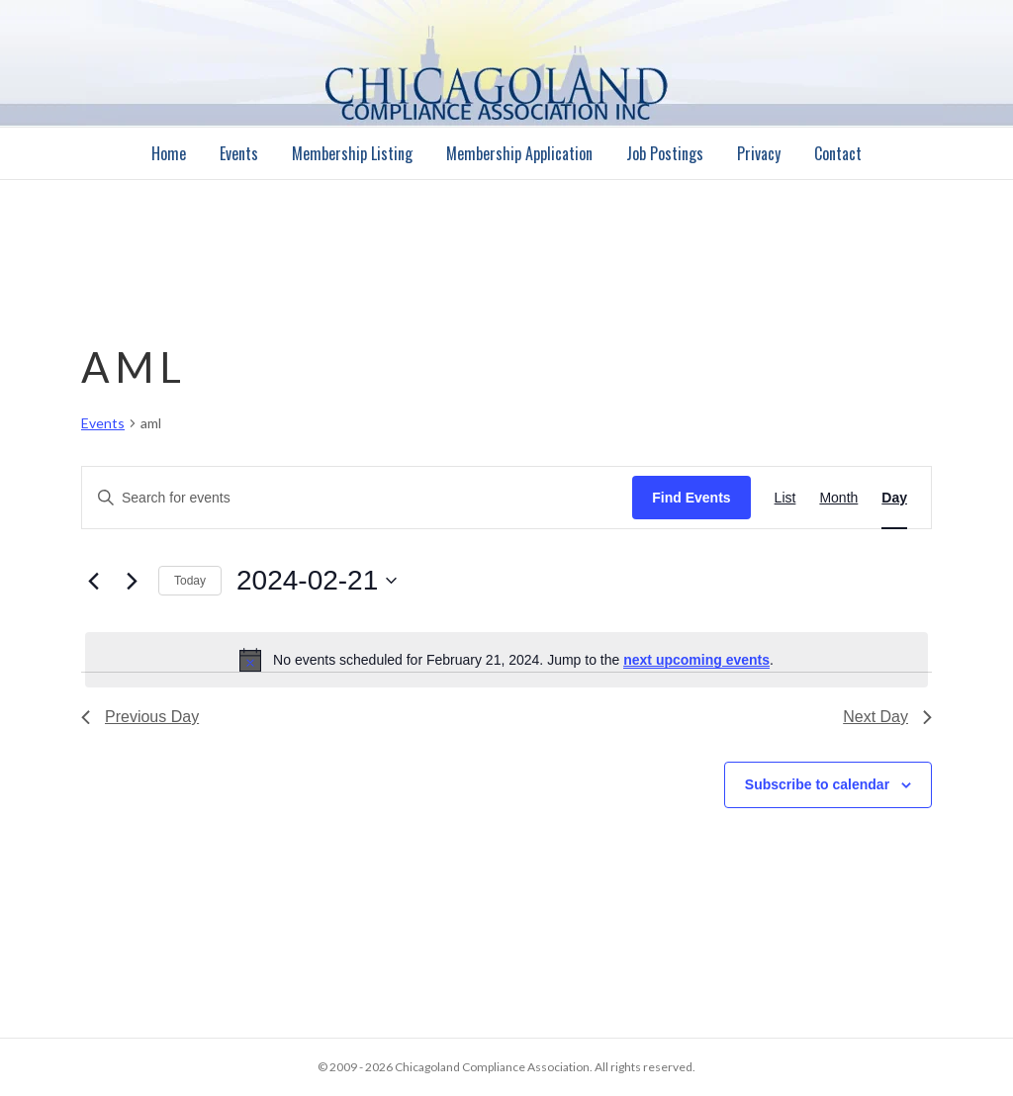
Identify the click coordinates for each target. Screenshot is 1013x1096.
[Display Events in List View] (785, 498)
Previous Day (140, 716)
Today (190, 581)
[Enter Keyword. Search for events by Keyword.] (357, 498)
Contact (838, 153)
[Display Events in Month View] (838, 498)
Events (239, 153)
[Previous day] (93, 581)
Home (168, 153)
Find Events (691, 497)
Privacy (759, 153)
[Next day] (131, 581)
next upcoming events (696, 660)
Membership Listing (352, 153)
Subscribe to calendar (817, 784)
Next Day (887, 716)
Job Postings (664, 153)
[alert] (506, 659)
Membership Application (519, 153)
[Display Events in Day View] (894, 498)
